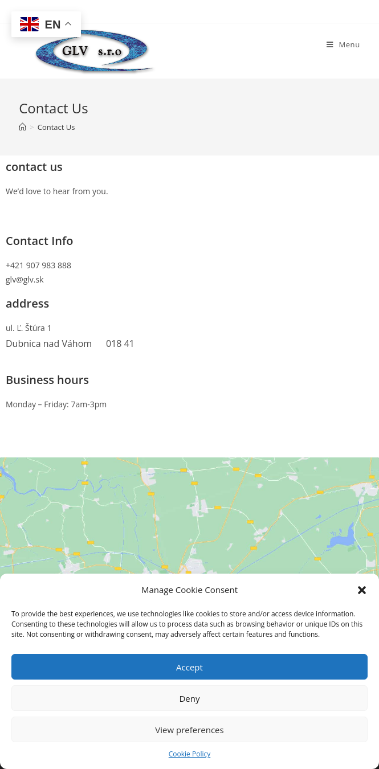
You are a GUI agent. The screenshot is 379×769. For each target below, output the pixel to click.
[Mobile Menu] (343, 44)
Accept (189, 667)
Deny (189, 698)
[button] (362, 590)
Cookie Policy (189, 754)
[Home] (22, 127)
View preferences (189, 729)
